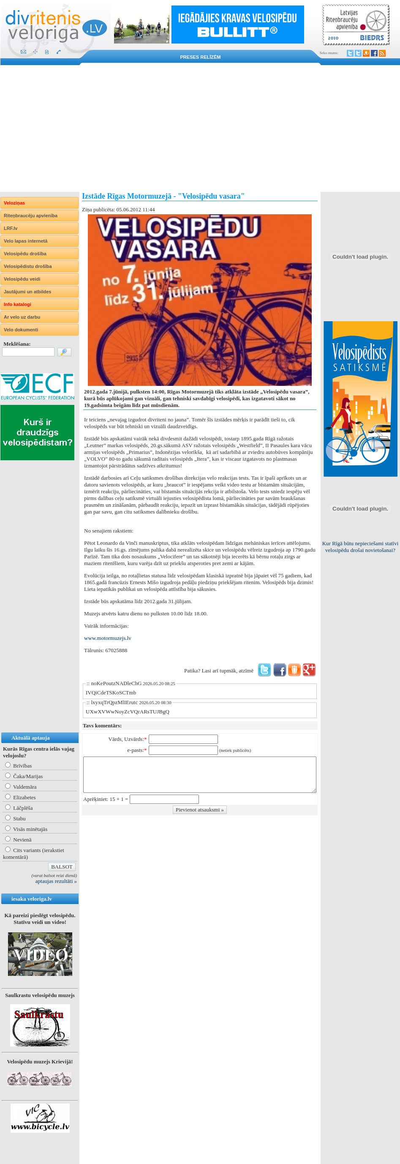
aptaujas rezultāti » (56, 881)
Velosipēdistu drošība (28, 266)
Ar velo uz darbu (22, 317)
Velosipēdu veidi (22, 278)
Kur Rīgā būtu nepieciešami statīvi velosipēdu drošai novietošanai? (360, 546)
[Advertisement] (200, 128)
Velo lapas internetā (25, 240)
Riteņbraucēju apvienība (30, 215)
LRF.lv (10, 228)
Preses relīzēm (200, 57)
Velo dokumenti (21, 329)
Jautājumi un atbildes (27, 291)
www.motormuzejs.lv (107, 638)
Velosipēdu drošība (25, 253)
